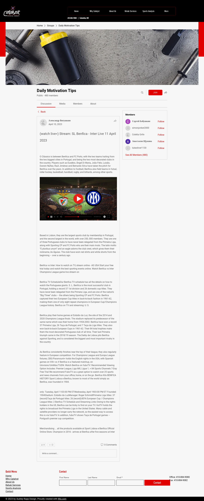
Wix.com (62, 499)
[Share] (115, 120)
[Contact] (157, 483)
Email (119, 477)
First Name (64, 477)
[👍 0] (43, 445)
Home (8, 476)
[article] (78, 288)
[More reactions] (51, 445)
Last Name (92, 477)
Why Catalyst (12, 479)
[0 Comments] (108, 444)
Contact (9, 491)
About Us (10, 482)
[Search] (142, 92)
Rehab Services (13, 485)
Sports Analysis (13, 488)
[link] (46, 103)
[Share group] (165, 92)
